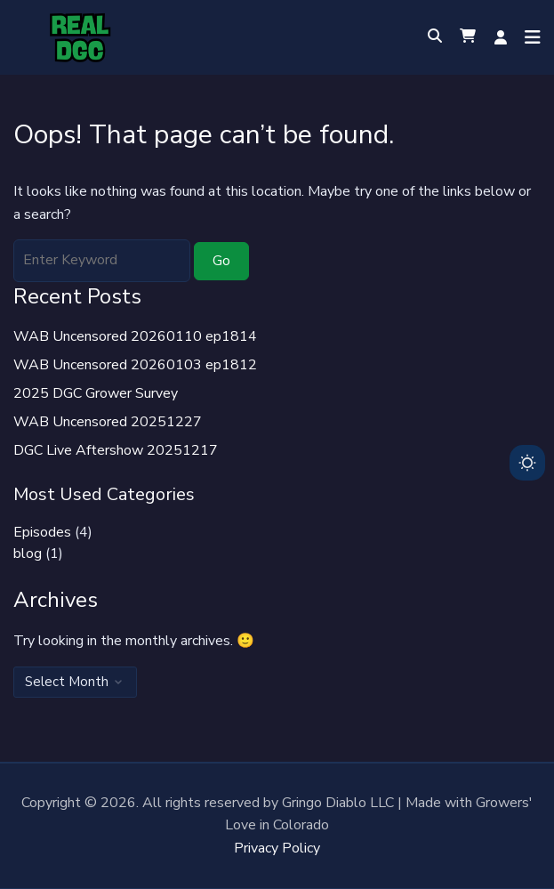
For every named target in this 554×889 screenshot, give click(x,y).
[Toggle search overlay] (435, 37)
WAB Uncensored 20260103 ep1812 (135, 365)
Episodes (42, 532)
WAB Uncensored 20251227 (107, 422)
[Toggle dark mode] (527, 463)
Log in (500, 37)
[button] (468, 37)
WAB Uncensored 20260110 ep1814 (135, 336)
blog (27, 553)
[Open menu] (528, 37)
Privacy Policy (277, 848)
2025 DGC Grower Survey (95, 393)
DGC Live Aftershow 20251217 (115, 450)
